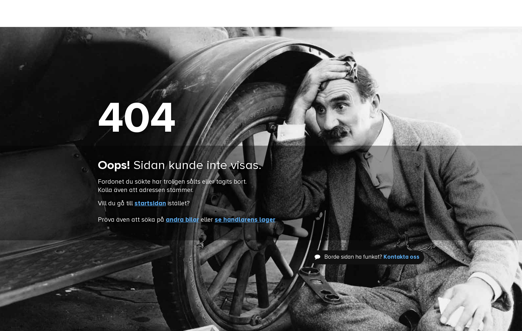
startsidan (150, 203)
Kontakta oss (401, 257)
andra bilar (182, 220)
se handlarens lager (245, 220)
